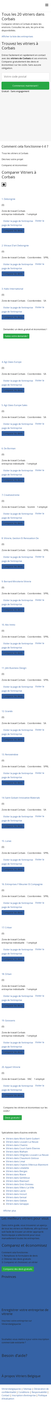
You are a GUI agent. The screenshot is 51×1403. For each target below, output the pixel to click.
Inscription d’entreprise (14, 1333)
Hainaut (6, 1286)
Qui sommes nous (11, 1382)
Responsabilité (39, 1392)
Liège (4, 1289)
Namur (5, 1296)
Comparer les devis (13, 230)
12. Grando (7, 711)
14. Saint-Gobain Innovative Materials (21, 797)
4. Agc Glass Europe (11, 361)
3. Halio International (12, 288)
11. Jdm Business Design (14, 667)
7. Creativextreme (10, 494)
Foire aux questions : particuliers (18, 1362)
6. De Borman (9, 448)
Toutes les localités (11, 1303)
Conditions (23, 1392)
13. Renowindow (10, 754)
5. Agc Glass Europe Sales (14, 405)
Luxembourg (8, 1293)
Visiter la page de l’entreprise (18, 221)
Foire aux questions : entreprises (18, 1365)
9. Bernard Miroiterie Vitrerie (16, 581)
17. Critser (7, 927)
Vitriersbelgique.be (11, 1388)
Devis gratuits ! (12, 1117)
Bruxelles (6, 1283)
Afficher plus (9, 1210)
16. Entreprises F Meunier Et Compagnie (22, 884)
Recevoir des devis (11, 1329)
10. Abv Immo (8, 624)
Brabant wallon (9, 1299)
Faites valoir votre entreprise (16, 1348)
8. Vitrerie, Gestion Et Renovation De (20, 538)
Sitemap (27, 1388)
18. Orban (7, 974)
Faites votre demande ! (16, 336)
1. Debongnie (8, 198)
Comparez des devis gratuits (17, 1269)
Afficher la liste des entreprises (17, 36)
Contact (6, 1369)
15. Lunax (6, 840)
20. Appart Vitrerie (11, 1067)
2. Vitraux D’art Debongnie (15, 245)
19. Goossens (8, 1020)
